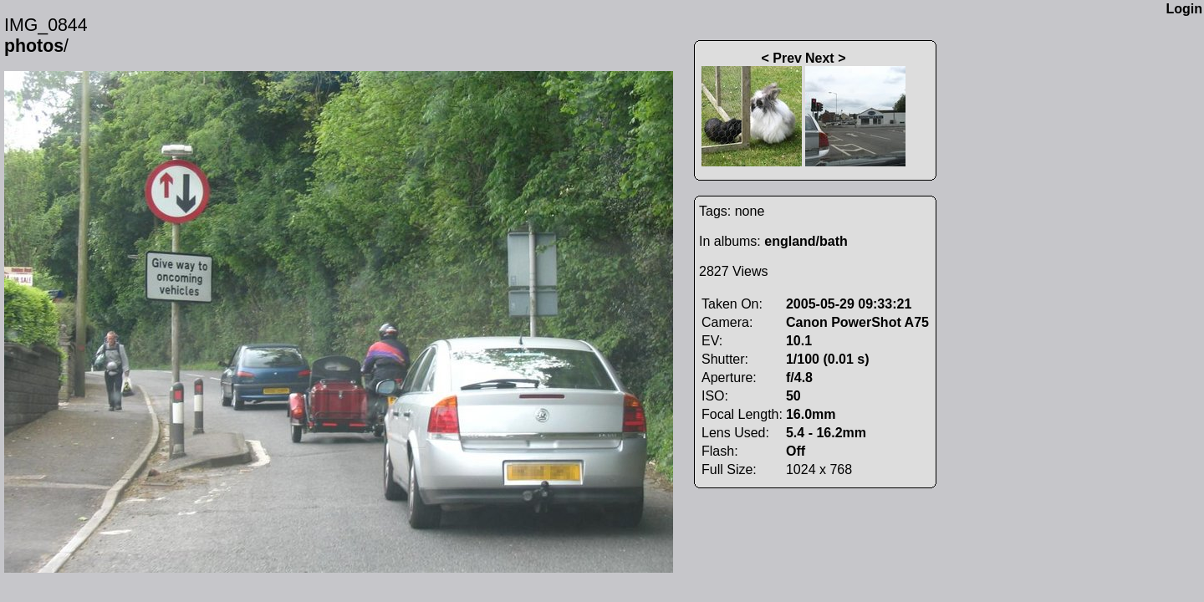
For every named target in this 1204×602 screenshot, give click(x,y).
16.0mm (811, 414)
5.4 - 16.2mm (826, 433)
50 (793, 396)
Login (1184, 9)
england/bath (806, 241)
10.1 (799, 341)
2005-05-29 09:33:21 (848, 304)
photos (34, 46)
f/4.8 (799, 377)
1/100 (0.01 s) (828, 359)
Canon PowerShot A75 (857, 322)
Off (795, 451)
